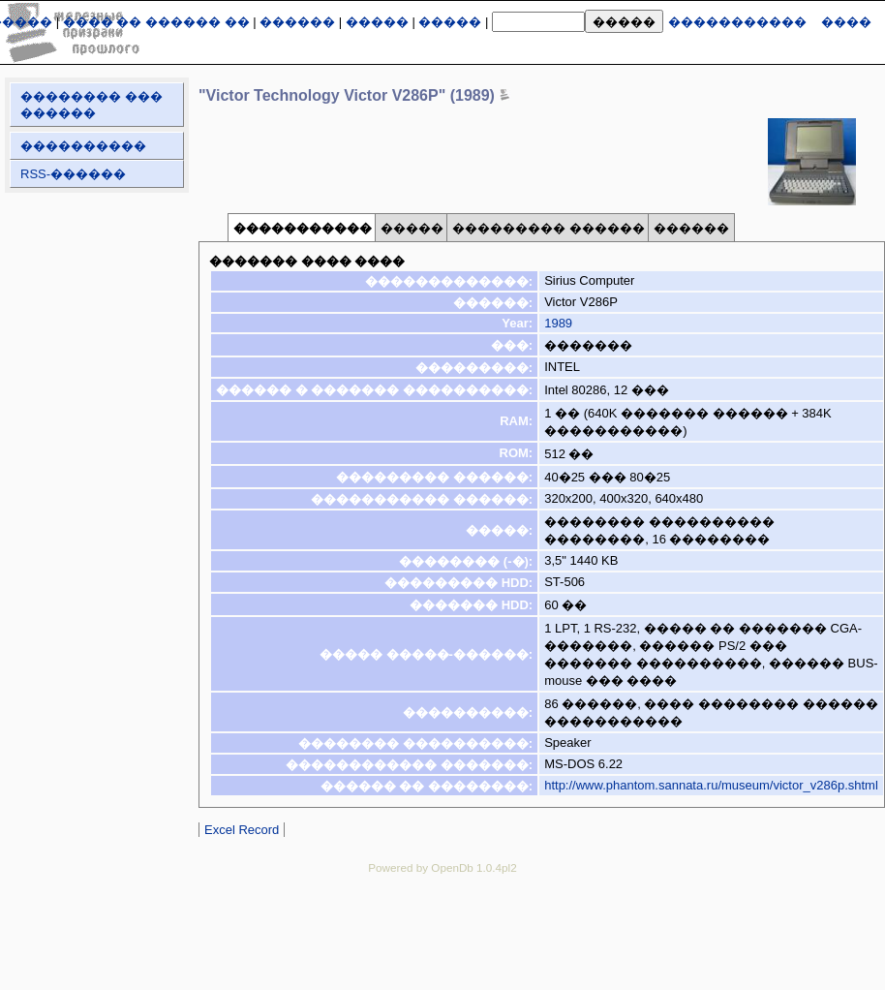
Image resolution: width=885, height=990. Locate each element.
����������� (737, 22)
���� (846, 22)
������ (297, 22)
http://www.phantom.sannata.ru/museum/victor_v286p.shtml (711, 785)
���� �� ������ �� (156, 22)
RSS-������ (73, 174)
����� (377, 22)
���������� (83, 146)
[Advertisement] (442, 932)
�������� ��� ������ (91, 104)
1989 (558, 323)
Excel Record (241, 829)
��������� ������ (548, 228)
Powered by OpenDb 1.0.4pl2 (442, 867)
